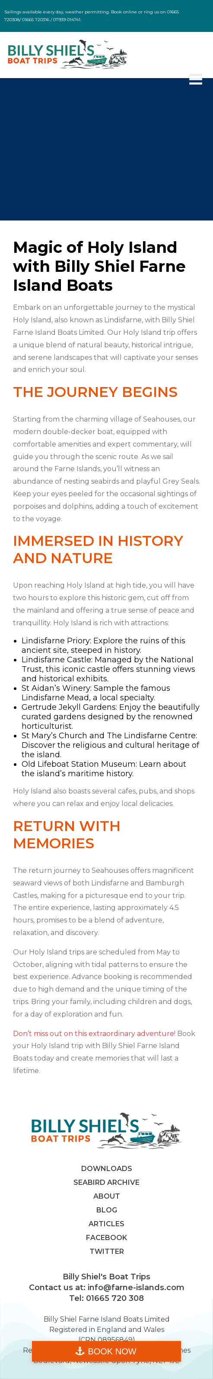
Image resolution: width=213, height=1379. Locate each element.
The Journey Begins (95, 391)
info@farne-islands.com (135, 1287)
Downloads (106, 1169)
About (106, 1196)
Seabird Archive (106, 1182)
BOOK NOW (112, 1351)
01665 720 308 (114, 1298)
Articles (106, 1224)
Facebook (106, 1238)
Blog (106, 1210)
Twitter (106, 1251)
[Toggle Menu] (196, 79)
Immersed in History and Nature (98, 549)
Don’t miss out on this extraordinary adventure (93, 1034)
